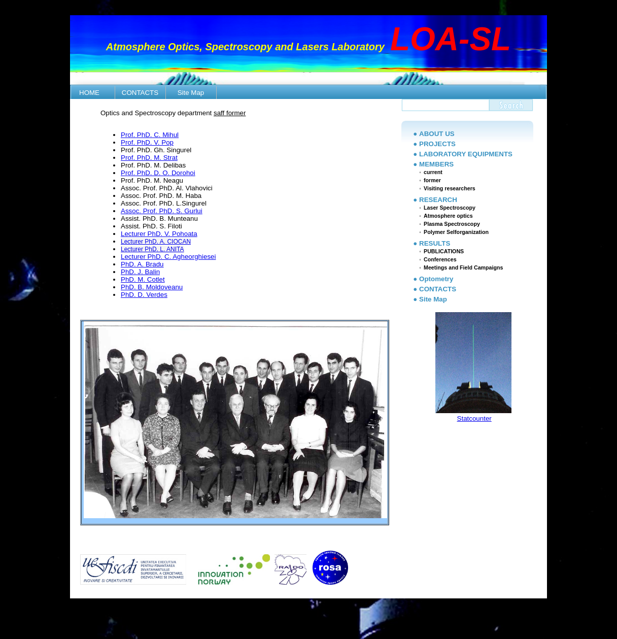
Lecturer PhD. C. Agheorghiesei (168, 256)
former (432, 180)
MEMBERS (436, 164)
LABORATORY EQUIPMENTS (465, 154)
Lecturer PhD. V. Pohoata (159, 234)
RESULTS (434, 243)
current (433, 172)
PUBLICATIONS (444, 251)
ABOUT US (437, 134)
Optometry (436, 279)
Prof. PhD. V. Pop (147, 142)
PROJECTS (437, 144)
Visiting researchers (449, 188)
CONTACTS (140, 92)
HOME (89, 92)
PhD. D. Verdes (144, 294)
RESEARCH (438, 200)
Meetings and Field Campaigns (463, 267)
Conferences (440, 259)
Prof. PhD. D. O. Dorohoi (158, 173)
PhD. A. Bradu (142, 264)
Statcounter (474, 418)
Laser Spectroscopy (449, 208)
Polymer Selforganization (456, 232)
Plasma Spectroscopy (452, 224)
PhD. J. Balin (140, 272)
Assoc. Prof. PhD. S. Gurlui (161, 211)
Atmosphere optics (448, 216)
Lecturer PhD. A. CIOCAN (156, 241)
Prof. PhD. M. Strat (149, 157)
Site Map (191, 92)
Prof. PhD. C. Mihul (150, 135)
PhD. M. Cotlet (143, 279)
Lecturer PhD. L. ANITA (152, 249)
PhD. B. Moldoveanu (152, 287)
